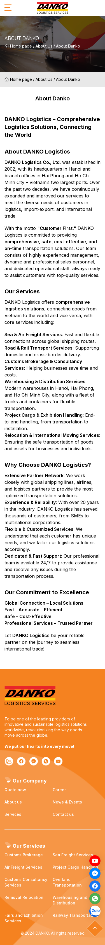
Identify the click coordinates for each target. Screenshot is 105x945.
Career (59, 789)
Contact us (63, 814)
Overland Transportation (67, 882)
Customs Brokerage (23, 854)
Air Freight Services (23, 867)
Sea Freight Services (73, 854)
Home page (18, 46)
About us (13, 802)
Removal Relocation (23, 897)
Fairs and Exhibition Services (23, 918)
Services (12, 814)
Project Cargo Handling (75, 867)
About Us (44, 46)
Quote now (15, 789)
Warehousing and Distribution (70, 900)
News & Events (67, 802)
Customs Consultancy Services (25, 882)
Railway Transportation (75, 915)
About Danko (68, 46)
